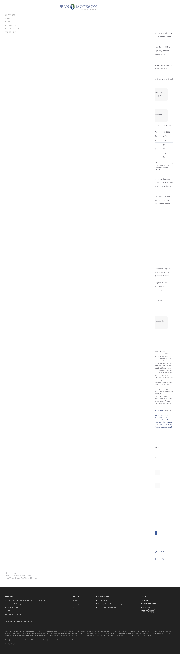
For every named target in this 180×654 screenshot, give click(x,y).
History (76, 604)
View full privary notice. (66, 640)
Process (10, 23)
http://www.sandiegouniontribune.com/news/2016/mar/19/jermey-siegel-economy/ (87, 435)
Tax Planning (10, 611)
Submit (114, 520)
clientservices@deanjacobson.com (18, 575)
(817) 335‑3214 (11, 573)
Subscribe (102, 600)
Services (10, 17)
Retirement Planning (14, 614)
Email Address (79, 496)
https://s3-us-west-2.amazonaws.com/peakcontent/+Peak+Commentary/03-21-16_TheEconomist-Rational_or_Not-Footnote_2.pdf (104, 428)
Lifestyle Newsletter (107, 607)
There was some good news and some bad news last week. (115, 576)
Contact (10, 34)
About (9, 20)
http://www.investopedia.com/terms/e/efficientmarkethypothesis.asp (89, 426)
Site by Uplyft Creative (13, 644)
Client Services (14, 30)
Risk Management (12, 607)
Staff (75, 607)
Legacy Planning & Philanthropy (18, 621)
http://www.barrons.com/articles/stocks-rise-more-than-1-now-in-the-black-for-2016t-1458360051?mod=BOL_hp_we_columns (102, 430)
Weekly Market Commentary (110, 604)
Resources (11, 27)
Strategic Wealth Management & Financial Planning (27, 600)
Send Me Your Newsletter (85, 509)
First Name (77, 483)
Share (149, 548)
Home (143, 597)
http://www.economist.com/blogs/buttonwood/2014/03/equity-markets (139, 426)
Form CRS (145, 607)
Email (84, 548)
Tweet (128, 548)
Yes (77, 512)
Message (106, 548)
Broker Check (147, 611)
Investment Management (16, 604)
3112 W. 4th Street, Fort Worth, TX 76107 (21, 578)
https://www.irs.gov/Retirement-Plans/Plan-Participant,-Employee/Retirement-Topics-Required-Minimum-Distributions (106, 440)
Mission (76, 600)
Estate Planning (12, 618)
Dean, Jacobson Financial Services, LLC (27, 640)
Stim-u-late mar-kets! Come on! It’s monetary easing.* (115, 567)
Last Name (124, 483)
